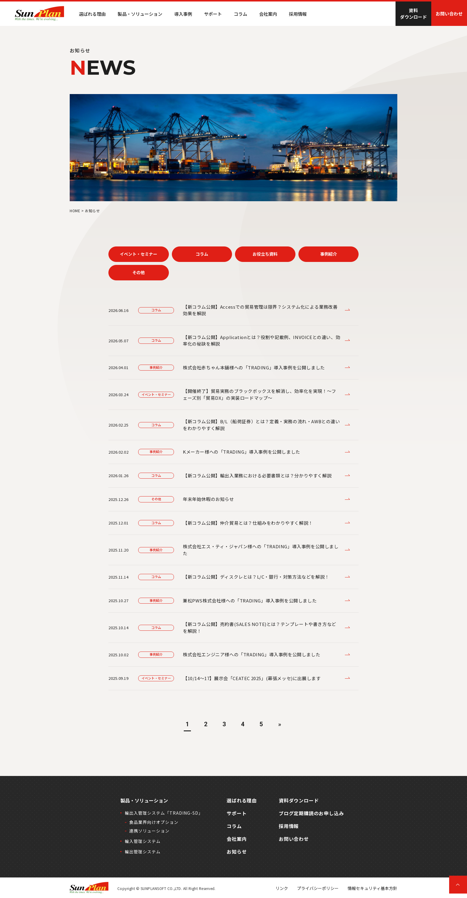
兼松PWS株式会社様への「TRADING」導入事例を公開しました (250, 600)
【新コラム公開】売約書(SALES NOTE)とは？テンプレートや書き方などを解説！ (259, 627)
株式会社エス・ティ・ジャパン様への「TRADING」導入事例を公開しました (261, 549)
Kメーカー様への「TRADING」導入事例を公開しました (241, 452)
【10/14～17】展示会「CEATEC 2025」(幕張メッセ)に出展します (251, 678)
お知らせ (237, 851)
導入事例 (183, 14)
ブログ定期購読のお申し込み (311, 813)
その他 (138, 272)
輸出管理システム (143, 852)
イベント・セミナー (138, 254)
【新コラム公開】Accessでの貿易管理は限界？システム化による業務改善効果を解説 (260, 310)
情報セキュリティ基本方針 (372, 888)
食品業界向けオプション (153, 822)
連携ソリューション (149, 831)
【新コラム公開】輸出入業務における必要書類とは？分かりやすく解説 (257, 475)
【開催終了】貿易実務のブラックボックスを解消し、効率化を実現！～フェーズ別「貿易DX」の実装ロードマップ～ (259, 394)
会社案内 (268, 14)
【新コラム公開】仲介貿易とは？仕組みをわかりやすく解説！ (248, 523)
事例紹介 (328, 254)
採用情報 (298, 14)
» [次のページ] (279, 724)
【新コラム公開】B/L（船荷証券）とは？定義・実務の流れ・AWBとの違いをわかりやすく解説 (261, 424)
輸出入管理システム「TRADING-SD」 (164, 813)
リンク (281, 888)
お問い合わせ (449, 13)
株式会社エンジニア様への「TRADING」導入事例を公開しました (251, 654)
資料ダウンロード (413, 13)
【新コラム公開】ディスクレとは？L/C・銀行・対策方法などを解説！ (256, 577)
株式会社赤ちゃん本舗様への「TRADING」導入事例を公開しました (254, 367)
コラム (240, 14)
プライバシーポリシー (318, 888)
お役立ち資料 (265, 254)
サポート (213, 14)
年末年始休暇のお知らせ (208, 499)
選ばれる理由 (92, 14)
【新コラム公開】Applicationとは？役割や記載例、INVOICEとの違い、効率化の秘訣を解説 (261, 340)
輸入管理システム (143, 841)
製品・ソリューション (144, 800)
